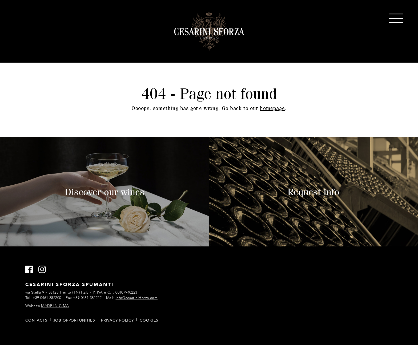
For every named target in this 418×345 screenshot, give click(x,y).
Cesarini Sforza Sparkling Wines (209, 31)
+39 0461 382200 (47, 297)
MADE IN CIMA (55, 305)
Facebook (31, 270)
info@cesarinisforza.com (137, 297)
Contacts (36, 320)
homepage (272, 108)
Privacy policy (117, 320)
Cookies (149, 320)
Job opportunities (74, 320)
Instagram (44, 270)
